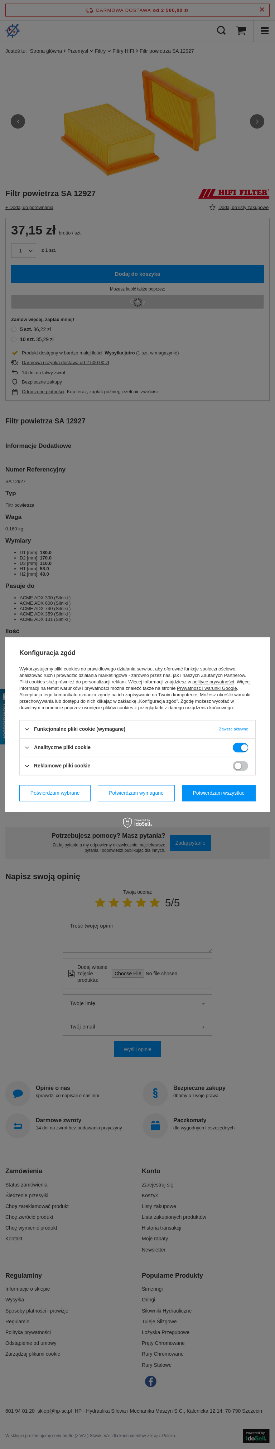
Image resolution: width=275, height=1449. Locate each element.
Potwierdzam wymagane (136, 793)
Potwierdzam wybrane (55, 793)
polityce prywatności (213, 681)
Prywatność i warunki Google (207, 688)
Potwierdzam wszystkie (219, 793)
